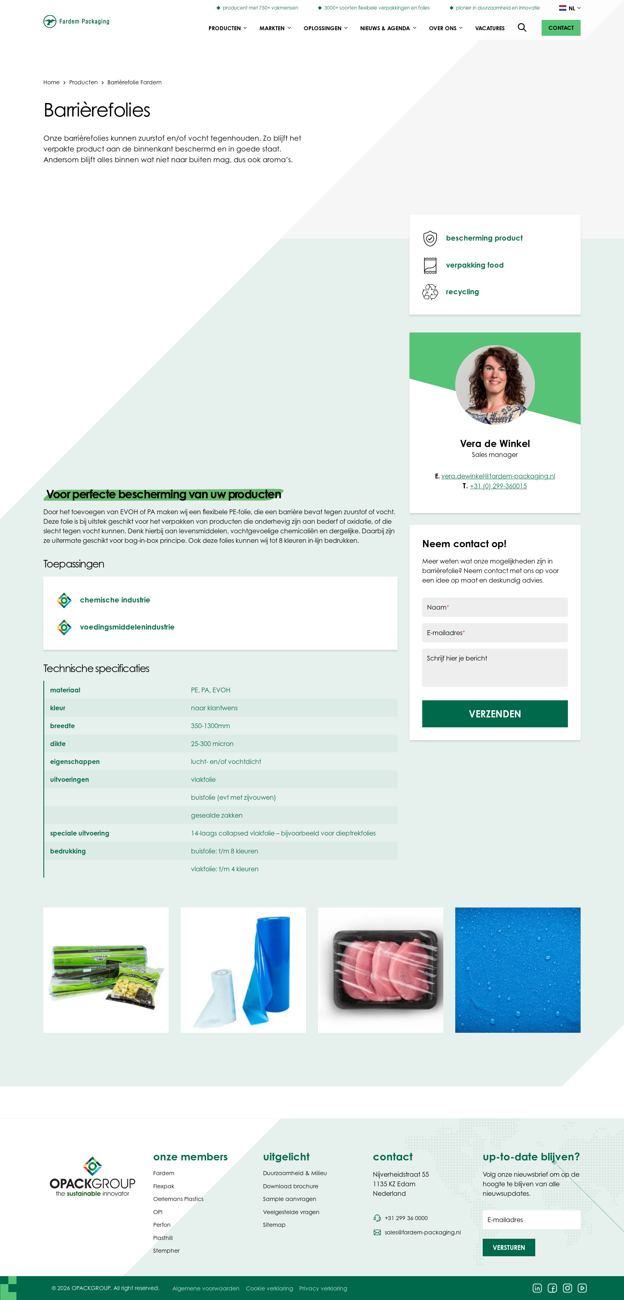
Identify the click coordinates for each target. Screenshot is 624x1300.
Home (51, 82)
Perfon (162, 1224)
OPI (157, 1212)
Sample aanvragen (289, 1198)
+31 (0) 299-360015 (498, 486)
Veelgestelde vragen (291, 1212)
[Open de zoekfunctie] (522, 27)
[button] (561, 28)
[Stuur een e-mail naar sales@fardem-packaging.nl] (417, 1232)
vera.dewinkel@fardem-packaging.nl (498, 476)
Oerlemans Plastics (178, 1198)
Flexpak (163, 1186)
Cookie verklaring (269, 1288)
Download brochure (290, 1186)
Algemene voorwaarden (206, 1288)
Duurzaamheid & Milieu (295, 1173)
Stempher (166, 1250)
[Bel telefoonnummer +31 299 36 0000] (400, 1218)
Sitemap (274, 1224)
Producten (83, 82)
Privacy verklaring (323, 1288)
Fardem (163, 1173)
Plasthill (163, 1237)
